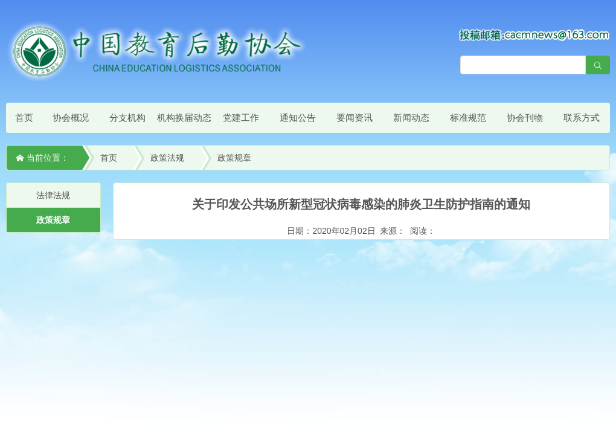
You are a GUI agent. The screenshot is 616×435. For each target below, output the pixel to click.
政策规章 (234, 158)
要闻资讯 (354, 117)
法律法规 (53, 195)
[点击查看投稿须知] (534, 34)
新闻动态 (411, 117)
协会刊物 (525, 117)
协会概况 (71, 117)
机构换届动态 (184, 117)
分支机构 (127, 117)
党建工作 (241, 117)
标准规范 (468, 117)
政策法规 (167, 158)
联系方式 (581, 117)
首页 (24, 117)
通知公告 (298, 117)
